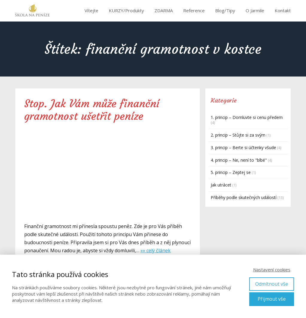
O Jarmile (255, 10)
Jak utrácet (221, 185)
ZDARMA (163, 10)
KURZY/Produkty (126, 10)
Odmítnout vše (271, 284)
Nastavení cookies (271, 270)
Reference (194, 10)
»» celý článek (155, 250)
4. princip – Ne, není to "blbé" (239, 160)
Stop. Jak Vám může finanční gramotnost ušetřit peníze (91, 110)
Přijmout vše (272, 299)
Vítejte (91, 10)
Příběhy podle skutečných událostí (243, 197)
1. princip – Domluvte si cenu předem (247, 117)
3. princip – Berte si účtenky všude (243, 147)
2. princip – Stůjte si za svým (238, 135)
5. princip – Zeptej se (231, 172)
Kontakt (283, 10)
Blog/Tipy (225, 10)
